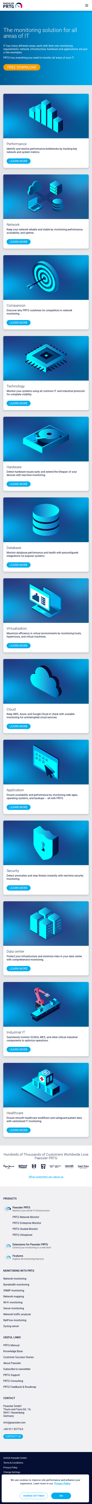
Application (15, 790)
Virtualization (17, 628)
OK (61, 1495)
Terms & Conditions (13, 1462)
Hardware (14, 467)
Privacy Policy (10, 1467)
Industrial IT (16, 1032)
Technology (16, 386)
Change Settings (11, 1472)
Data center (15, 951)
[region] (45, 1488)
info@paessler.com (14, 1422)
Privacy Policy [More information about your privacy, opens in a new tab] (62, 1483)
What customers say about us (46, 1176)
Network (13, 225)
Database (14, 548)
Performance (17, 144)
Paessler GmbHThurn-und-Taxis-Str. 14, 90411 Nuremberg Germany (17, 1411)
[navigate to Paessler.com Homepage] (12, 5)
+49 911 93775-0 (13, 1429)
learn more (19, 161)
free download (21, 67)
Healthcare (15, 1113)
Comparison (16, 305)
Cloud (11, 709)
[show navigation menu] (86, 5)
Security (13, 871)
